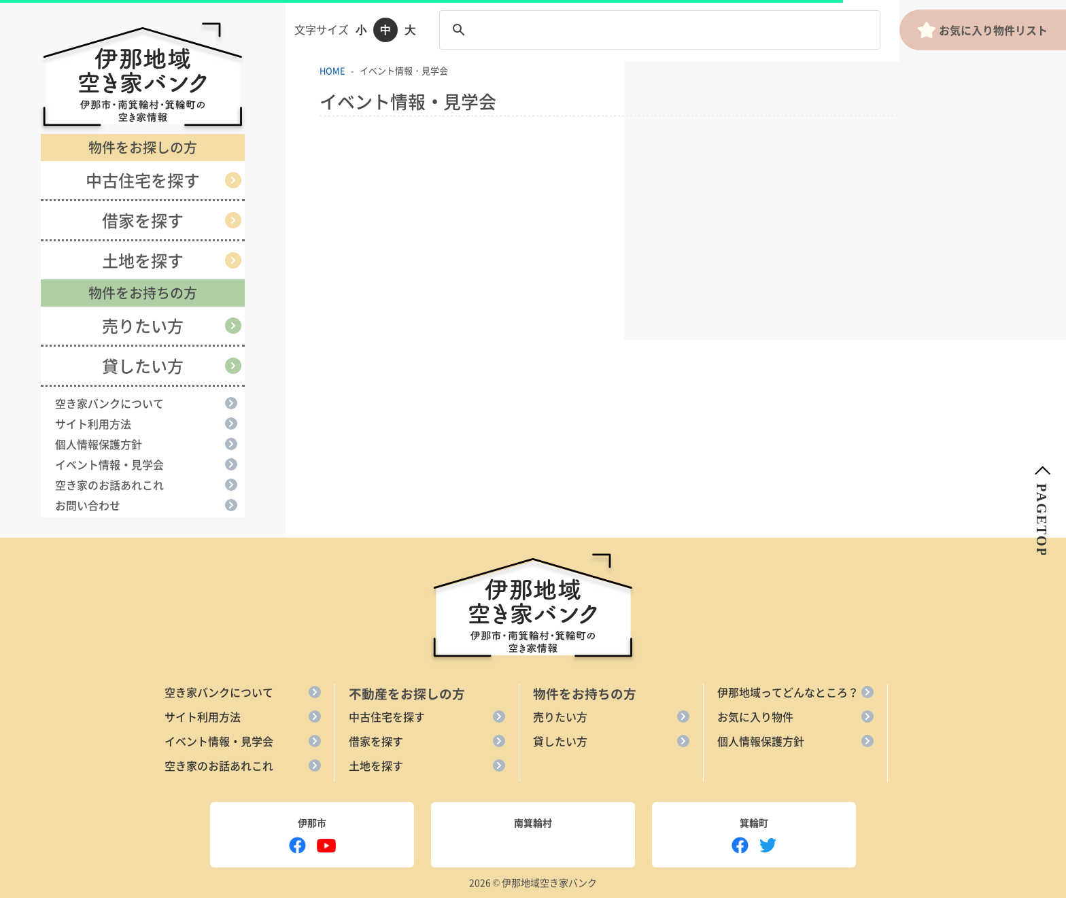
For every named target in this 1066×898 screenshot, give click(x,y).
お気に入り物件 (755, 716)
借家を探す (143, 220)
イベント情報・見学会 (109, 464)
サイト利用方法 (93, 423)
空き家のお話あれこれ (109, 485)
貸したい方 (143, 365)
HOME (332, 70)
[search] (658, 30)
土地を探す (143, 260)
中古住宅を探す (143, 180)
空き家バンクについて (109, 403)
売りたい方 (143, 325)
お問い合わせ (87, 505)
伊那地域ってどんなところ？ (788, 692)
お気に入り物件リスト (982, 30)
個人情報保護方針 (98, 444)
